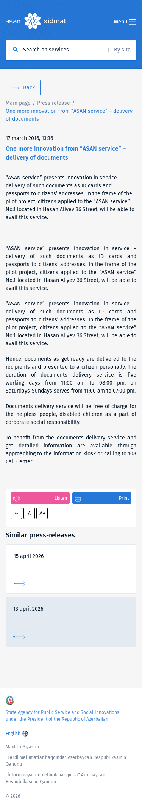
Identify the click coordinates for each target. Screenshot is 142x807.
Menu (125, 22)
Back (29, 87)
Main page (18, 103)
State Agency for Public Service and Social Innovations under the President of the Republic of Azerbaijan (62, 716)
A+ (42, 513)
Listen (61, 498)
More (19, 583)
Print (124, 498)
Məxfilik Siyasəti (22, 746)
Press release (53, 103)
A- (16, 513)
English (13, 733)
